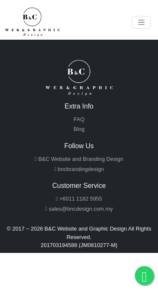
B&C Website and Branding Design (79, 159)
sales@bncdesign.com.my (78, 209)
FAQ (78, 119)
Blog (78, 129)
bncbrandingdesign (79, 169)
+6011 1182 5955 (79, 198)
